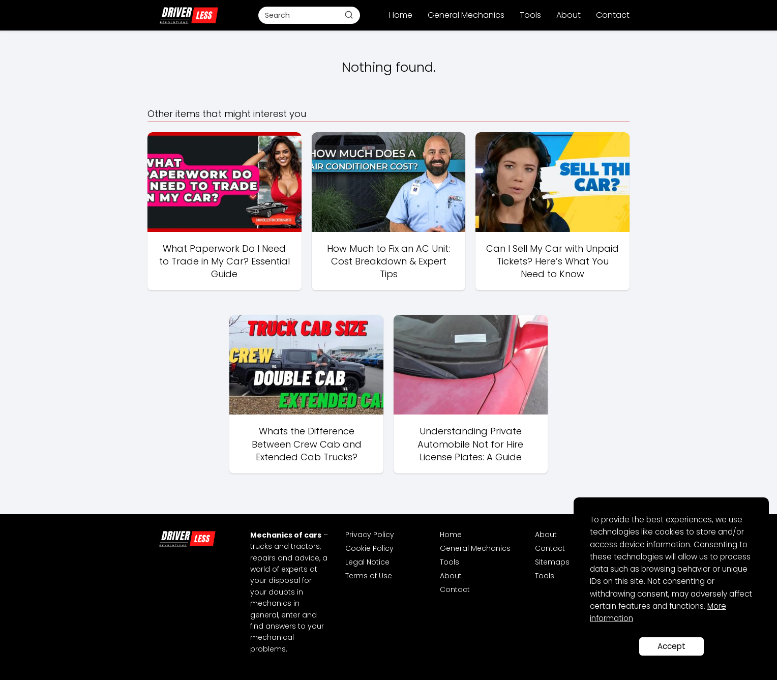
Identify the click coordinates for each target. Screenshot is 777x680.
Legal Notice (367, 562)
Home (400, 15)
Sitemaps (552, 562)
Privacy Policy (369, 534)
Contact (613, 15)
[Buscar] (349, 15)
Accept (671, 646)
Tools (530, 15)
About (568, 15)
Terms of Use (368, 576)
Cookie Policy (369, 548)
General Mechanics (466, 15)
